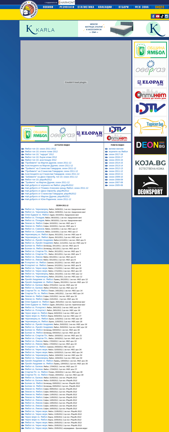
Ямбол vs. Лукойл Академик (39, 240)
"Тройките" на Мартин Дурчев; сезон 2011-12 (47, 182)
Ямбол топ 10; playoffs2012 (38, 179)
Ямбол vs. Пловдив (34, 217)
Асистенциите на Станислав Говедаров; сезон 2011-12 (52, 174)
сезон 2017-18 (116, 154)
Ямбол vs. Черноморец (36, 209)
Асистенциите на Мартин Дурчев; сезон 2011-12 (49, 165)
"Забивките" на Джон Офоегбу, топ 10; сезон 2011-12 (51, 177)
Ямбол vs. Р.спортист (35, 307)
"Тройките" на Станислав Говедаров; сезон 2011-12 (50, 168)
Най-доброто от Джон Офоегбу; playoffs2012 (47, 191)
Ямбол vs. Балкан (34, 285)
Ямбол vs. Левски (33, 257)
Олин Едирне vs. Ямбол (37, 215)
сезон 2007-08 (116, 182)
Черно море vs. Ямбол (36, 313)
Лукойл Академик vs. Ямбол (39, 279)
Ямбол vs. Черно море (36, 268)
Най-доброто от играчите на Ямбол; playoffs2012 (49, 185)
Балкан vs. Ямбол (34, 245)
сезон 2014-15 (116, 163)
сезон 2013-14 (116, 165)
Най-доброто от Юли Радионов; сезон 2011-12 (48, 199)
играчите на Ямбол (118, 151)
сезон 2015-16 (116, 160)
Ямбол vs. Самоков (34, 229)
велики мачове (116, 148)
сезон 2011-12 (116, 171)
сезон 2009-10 (116, 177)
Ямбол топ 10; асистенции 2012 (40, 160)
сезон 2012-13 (116, 168)
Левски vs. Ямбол (33, 223)
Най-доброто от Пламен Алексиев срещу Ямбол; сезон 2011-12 (56, 188)
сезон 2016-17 (116, 157)
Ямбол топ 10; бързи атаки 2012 (41, 157)
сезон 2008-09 (116, 179)
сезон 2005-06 (116, 185)
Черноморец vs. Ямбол (36, 234)
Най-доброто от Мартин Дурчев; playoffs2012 (47, 196)
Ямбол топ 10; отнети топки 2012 (41, 151)
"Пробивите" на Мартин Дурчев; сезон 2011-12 (48, 163)
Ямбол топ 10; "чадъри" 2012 (39, 154)
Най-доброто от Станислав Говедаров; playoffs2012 (50, 193)
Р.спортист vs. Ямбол (35, 262)
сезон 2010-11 (116, 174)
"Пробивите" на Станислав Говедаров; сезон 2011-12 (51, 171)
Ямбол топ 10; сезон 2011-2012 (40, 148)
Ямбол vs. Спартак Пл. (36, 251)
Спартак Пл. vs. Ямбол (36, 290)
